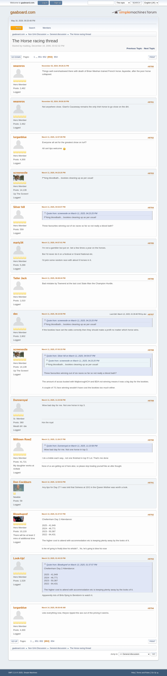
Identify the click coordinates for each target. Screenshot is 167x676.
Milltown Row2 (22, 439)
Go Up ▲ (155, 673)
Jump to (114, 654)
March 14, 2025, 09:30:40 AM (53, 608)
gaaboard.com (22, 12)
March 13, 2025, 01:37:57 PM (53, 514)
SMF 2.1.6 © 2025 (15, 673)
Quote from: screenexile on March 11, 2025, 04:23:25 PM (71, 213)
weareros (19, 66)
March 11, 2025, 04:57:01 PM (53, 243)
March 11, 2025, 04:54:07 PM (53, 207)
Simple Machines (30, 673)
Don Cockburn (22, 482)
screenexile (20, 172)
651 (40, 57)
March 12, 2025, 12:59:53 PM (53, 482)
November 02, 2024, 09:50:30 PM (55, 101)
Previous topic (134, 48)
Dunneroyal (20, 400)
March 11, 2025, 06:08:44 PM (53, 278)
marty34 (18, 242)
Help (133, 673)
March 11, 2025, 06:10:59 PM (53, 314)
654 (56, 57)
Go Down (16, 57)
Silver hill (19, 207)
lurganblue (20, 137)
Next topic (149, 48)
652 (44, 57)
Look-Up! (19, 558)
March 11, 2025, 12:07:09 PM (53, 137)
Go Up (14, 641)
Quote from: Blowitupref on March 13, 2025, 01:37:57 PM (71, 565)
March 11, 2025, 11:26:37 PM (53, 439)
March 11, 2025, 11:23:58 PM (53, 400)
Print (152, 57)
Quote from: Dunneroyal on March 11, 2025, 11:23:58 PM (71, 446)
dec (15, 313)
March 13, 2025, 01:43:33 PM (53, 558)
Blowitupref (20, 514)
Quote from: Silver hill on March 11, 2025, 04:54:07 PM (70, 356)
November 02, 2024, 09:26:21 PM (55, 66)
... (37, 57)
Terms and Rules (143, 673)
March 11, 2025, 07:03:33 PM (53, 349)
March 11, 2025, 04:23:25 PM (53, 173)
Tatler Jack (20, 278)
